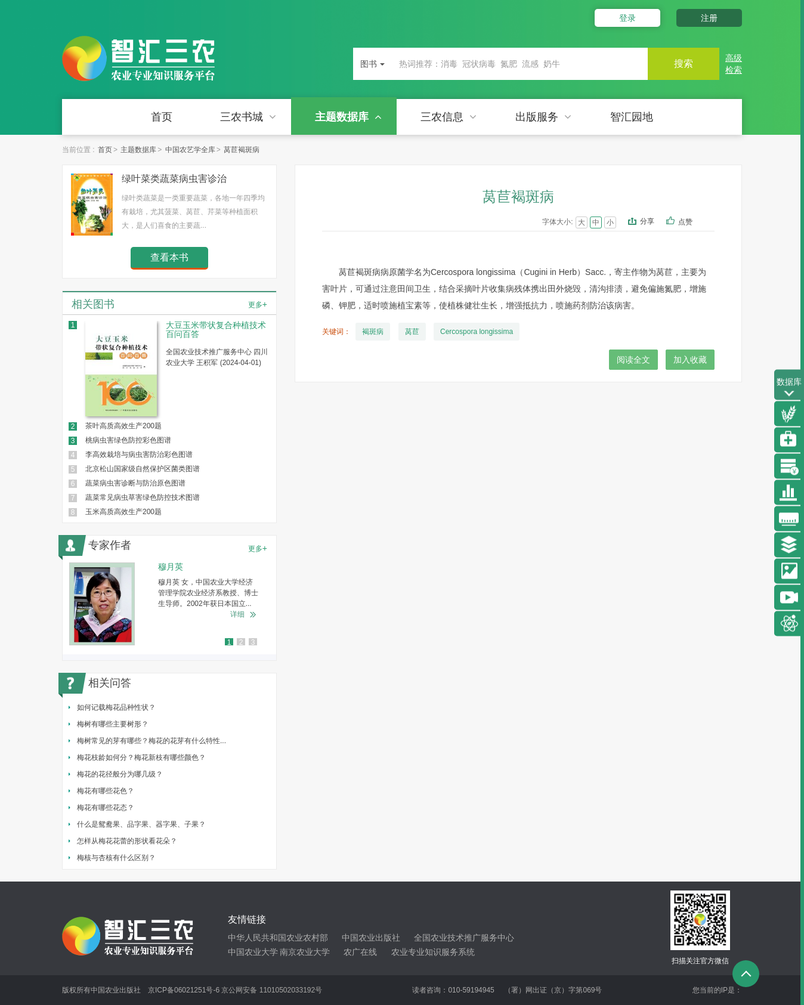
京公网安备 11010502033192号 (271, 990)
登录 (627, 18)
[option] (169, 603)
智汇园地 (631, 117)
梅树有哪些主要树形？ (113, 724)
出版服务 (543, 117)
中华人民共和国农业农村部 (278, 937)
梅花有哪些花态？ (105, 807)
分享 (647, 221)
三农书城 (248, 117)
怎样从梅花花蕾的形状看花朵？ (127, 841)
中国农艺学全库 (190, 150)
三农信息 (448, 117)
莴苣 (412, 331)
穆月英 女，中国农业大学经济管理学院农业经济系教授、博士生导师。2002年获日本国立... (208, 593)
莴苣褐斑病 (241, 150)
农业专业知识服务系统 (433, 952)
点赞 (693, 222)
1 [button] (229, 642)
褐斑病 (373, 331)
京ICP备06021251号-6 (183, 990)
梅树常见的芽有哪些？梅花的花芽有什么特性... (151, 741)
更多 (257, 304)
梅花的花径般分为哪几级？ (120, 774)
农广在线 (360, 952)
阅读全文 (633, 359)
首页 (161, 117)
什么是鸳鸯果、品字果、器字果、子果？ (141, 824)
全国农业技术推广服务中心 (464, 937)
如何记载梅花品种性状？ (116, 707)
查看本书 (169, 257)
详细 (237, 614)
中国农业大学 (253, 952)
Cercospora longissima (476, 331)
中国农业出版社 (371, 937)
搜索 (683, 63)
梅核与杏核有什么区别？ (116, 858)
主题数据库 (348, 117)
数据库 (789, 388)
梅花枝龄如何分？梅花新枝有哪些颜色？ (141, 757)
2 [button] (241, 642)
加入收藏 (690, 359)
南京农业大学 (305, 952)
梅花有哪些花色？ (105, 791)
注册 (709, 18)
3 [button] (253, 642)
